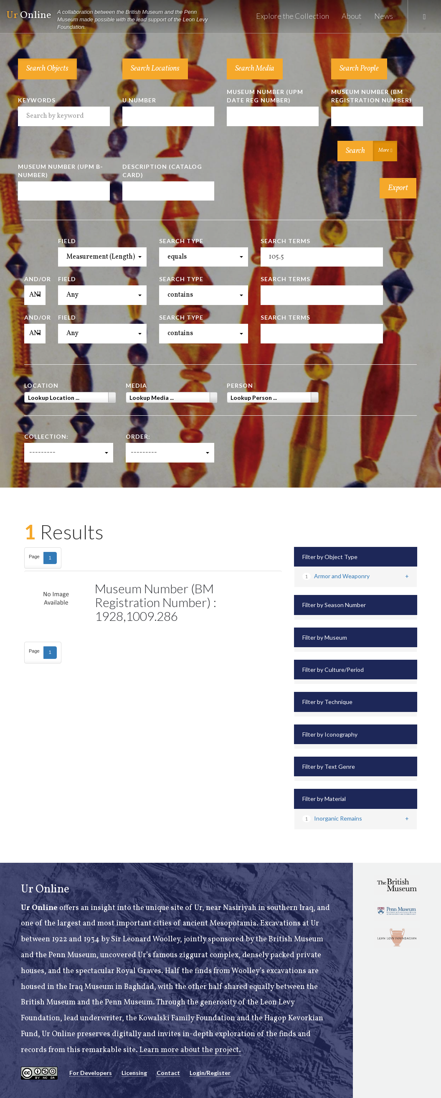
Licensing (134, 1072)
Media (136, 385)
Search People (359, 69)
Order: (138, 436)
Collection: (46, 436)
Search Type (181, 240)
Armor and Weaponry (336, 576)
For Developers (90, 1072)
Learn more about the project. (190, 1050)
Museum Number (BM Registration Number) (371, 96)
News (383, 15)
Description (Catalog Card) (162, 170)
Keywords (37, 100)
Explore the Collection (292, 15)
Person (240, 385)
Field (67, 240)
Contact (168, 1072)
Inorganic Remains (332, 818)
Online (111, 19)
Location (41, 385)
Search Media (254, 69)
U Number (139, 100)
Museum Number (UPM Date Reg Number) (265, 96)
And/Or (35, 278)
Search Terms (285, 240)
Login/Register (210, 1072)
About (352, 15)
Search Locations (155, 69)
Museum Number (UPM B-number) (60, 170)
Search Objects (47, 69)
